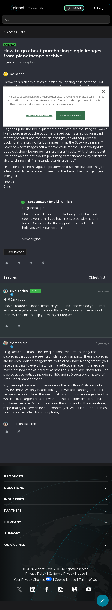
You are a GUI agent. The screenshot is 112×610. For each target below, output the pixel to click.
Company (56, 522)
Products (56, 477)
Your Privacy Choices (33, 580)
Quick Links (56, 545)
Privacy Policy (35, 574)
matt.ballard (18, 343)
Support (56, 534)
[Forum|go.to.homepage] (35, 8)
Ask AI (74, 8)
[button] (4, 8)
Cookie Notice (65, 580)
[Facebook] (49, 589)
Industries (56, 499)
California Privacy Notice (67, 574)
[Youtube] (91, 589)
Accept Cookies (70, 115)
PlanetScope (15, 252)
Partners (56, 511)
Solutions (56, 488)
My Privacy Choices (39, 115)
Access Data (15, 32)
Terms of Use (89, 580)
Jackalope (17, 74)
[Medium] (77, 589)
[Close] (103, 91)
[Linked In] (35, 589)
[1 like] (19, 424)
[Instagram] (63, 589)
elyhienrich (19, 291)
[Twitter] (21, 589)
